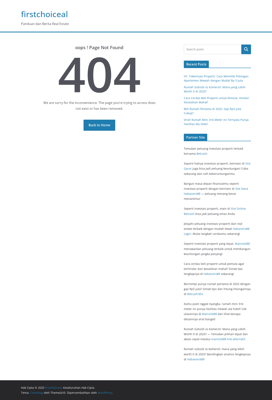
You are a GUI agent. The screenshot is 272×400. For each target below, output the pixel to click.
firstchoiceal (44, 14)
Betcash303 (195, 294)
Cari (246, 49)
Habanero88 (212, 274)
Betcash (202, 153)
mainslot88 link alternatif (228, 339)
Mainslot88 (242, 244)
